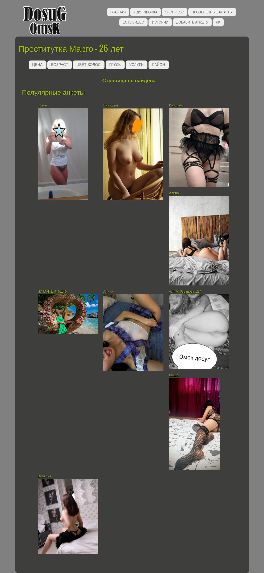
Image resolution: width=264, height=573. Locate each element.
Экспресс (174, 11)
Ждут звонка (146, 11)
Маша (174, 375)
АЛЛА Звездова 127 (185, 291)
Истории (160, 22)
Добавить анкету (192, 22)
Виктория (111, 105)
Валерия (45, 476)
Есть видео (133, 22)
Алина (174, 193)
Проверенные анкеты (212, 11)
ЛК (218, 22)
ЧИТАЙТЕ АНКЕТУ (53, 291)
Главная (118, 11)
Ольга (42, 105)
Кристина (177, 105)
